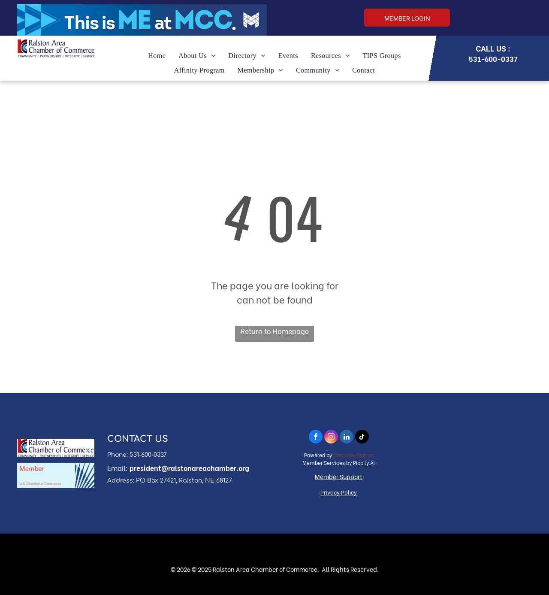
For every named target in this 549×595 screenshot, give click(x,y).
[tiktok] (362, 438)
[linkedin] (346, 438)
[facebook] (316, 438)
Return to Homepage (275, 331)
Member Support (338, 476)
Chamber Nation (353, 454)
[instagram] (331, 438)
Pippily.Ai (364, 462)
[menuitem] (157, 56)
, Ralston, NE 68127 (204, 480)
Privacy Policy (338, 492)
